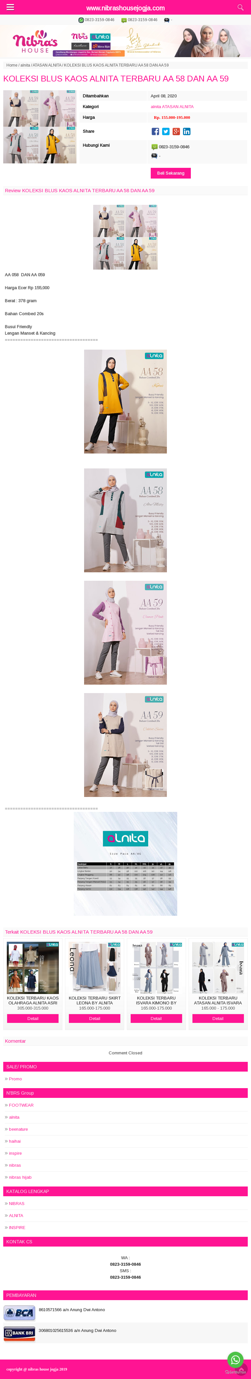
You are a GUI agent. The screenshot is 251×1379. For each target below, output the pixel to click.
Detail (32, 1018)
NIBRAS (17, 1203)
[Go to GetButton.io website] (235, 1372)
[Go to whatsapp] (235, 1360)
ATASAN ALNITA (47, 65)
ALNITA (16, 1215)
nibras (15, 1165)
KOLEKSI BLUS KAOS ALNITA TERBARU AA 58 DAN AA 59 (116, 78)
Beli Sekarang (170, 173)
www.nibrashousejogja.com (125, 8)
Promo (15, 1078)
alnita (25, 65)
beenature (18, 1129)
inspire (15, 1153)
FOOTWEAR (21, 1105)
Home (11, 65)
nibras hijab (20, 1177)
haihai (15, 1141)
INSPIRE (17, 1227)
